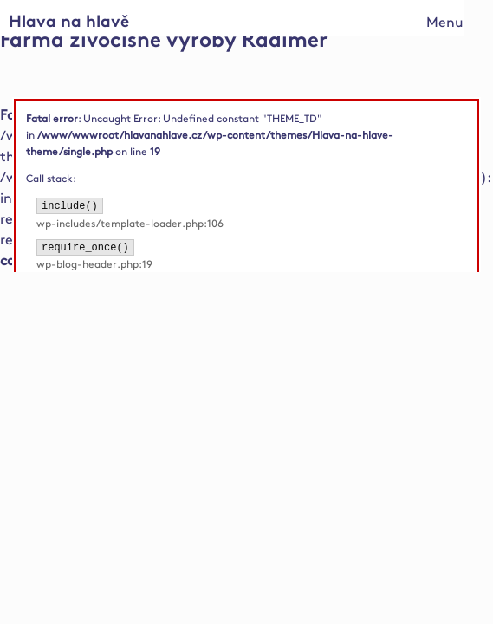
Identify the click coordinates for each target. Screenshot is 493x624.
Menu (445, 22)
